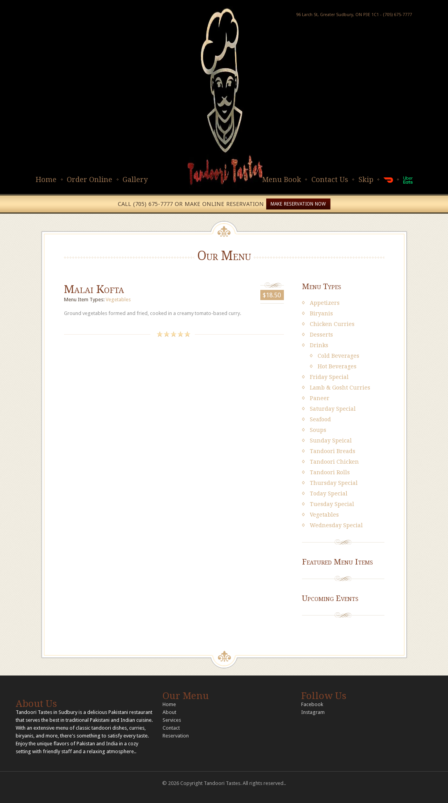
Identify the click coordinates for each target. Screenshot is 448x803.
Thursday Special (334, 483)
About (169, 712)
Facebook (312, 704)
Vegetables (118, 299)
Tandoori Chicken (334, 462)
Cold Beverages (338, 356)
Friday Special (329, 377)
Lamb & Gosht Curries (340, 387)
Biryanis (321, 313)
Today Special (328, 493)
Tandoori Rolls (330, 472)
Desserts (321, 334)
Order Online (89, 179)
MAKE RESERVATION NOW (298, 204)
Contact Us (329, 179)
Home (46, 179)
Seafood (320, 419)
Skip (365, 179)
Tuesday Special (332, 504)
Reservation (176, 736)
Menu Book (281, 179)
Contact (171, 728)
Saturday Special (333, 409)
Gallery (135, 179)
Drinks (319, 345)
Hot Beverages (337, 366)
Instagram (313, 712)
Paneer (319, 398)
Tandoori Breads (332, 451)
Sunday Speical (331, 440)
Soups (318, 430)
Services (172, 720)
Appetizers (325, 303)
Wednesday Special (336, 525)
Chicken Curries (332, 324)
